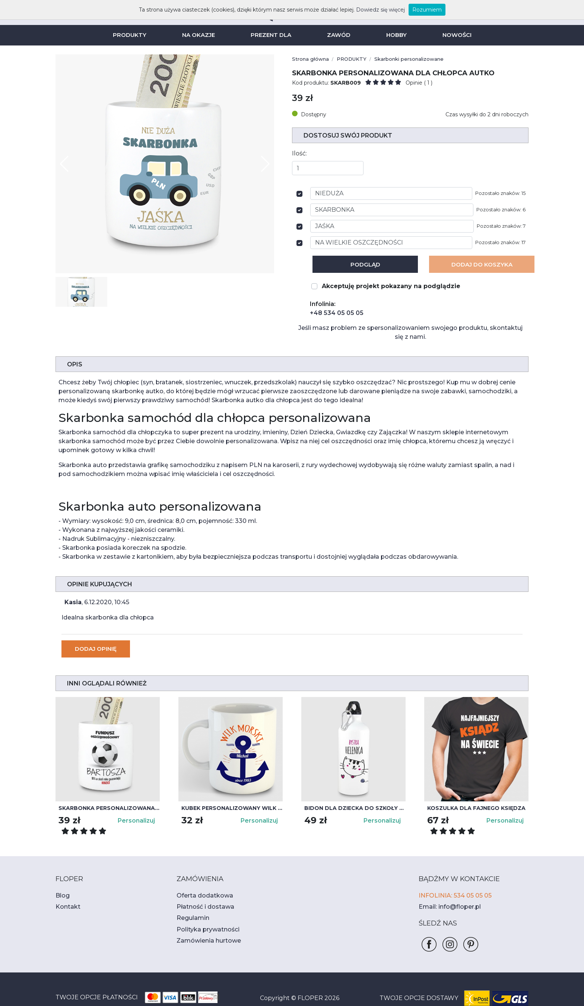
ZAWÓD (337, 35)
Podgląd (365, 264)
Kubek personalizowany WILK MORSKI (232, 790)
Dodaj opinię (95, 631)
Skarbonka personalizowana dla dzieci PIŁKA (109, 790)
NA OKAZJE (200, 35)
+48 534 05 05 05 (333, 313)
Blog (61, 877)
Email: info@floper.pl (446, 889)
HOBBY (394, 35)
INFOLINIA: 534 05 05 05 (452, 877)
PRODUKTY (133, 35)
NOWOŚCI (453, 35)
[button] (265, 164)
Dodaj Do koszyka (482, 264)
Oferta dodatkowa (200, 877)
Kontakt (65, 889)
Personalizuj (137, 803)
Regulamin (191, 900)
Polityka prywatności (204, 911)
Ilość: (299, 153)
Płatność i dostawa (201, 889)
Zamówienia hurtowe (204, 923)
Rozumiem (414, 10)
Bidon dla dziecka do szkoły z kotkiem (355, 790)
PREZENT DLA (271, 35)
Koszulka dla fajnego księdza (473, 790)
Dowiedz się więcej (372, 10)
